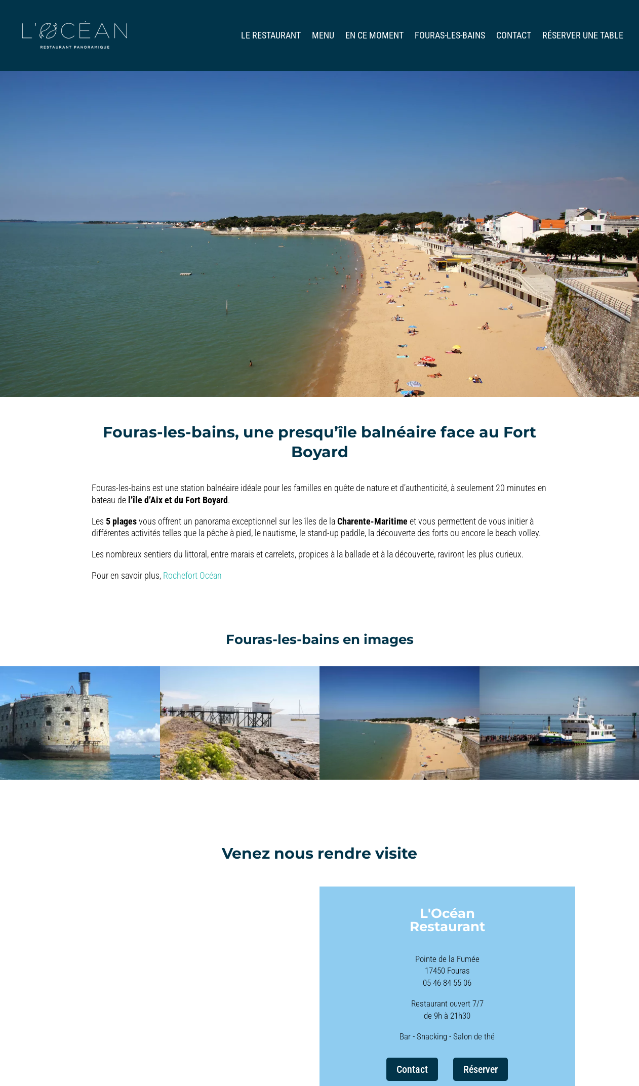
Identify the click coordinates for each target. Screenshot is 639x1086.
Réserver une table (582, 36)
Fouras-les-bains (450, 36)
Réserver (480, 1069)
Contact (513, 36)
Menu (323, 36)
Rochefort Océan (192, 575)
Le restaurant (271, 36)
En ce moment (374, 36)
